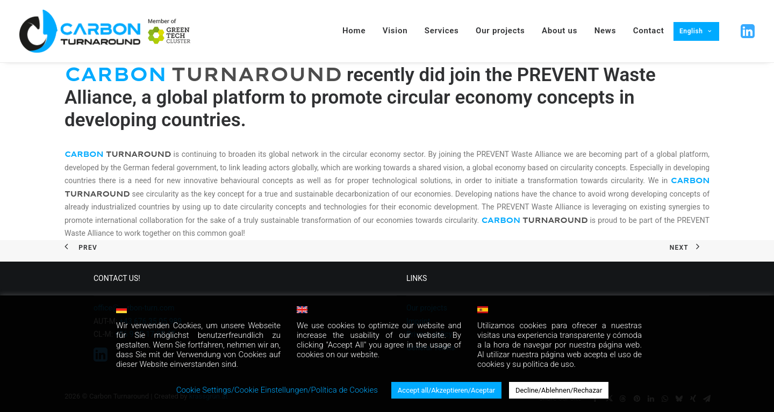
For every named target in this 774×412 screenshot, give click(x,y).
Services (442, 30)
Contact (648, 30)
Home (354, 30)
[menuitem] (169, 31)
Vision (395, 30)
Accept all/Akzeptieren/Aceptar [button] (446, 390)
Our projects (500, 30)
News (605, 30)
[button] (747, 31)
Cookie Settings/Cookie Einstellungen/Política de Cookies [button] (277, 390)
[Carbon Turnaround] (79, 31)
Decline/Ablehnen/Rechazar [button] (558, 390)
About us (559, 30)
